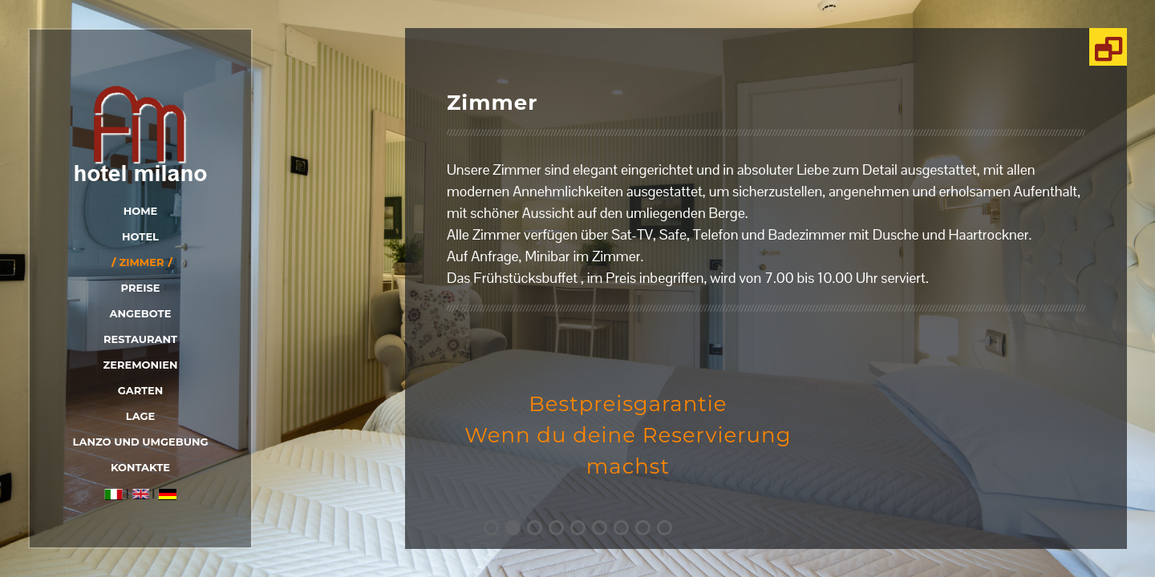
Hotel (140, 236)
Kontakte (140, 467)
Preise (140, 287)
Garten (141, 390)
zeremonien (140, 364)
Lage (140, 416)
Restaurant (140, 339)
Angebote (141, 313)
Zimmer (141, 262)
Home (141, 210)
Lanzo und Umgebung (141, 441)
